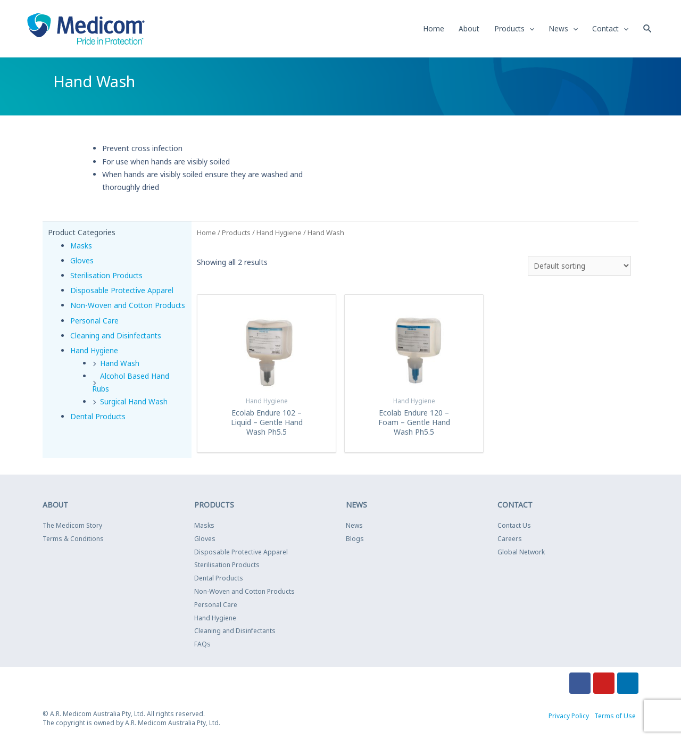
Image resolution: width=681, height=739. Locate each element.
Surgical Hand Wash (134, 415)
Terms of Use (615, 716)
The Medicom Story (72, 526)
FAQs (202, 645)
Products (236, 233)
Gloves (82, 261)
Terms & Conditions (73, 539)
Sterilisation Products (107, 276)
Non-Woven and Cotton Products (244, 592)
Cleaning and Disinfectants (116, 349)
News (354, 526)
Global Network (521, 552)
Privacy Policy (569, 716)
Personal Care (94, 333)
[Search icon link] (647, 28)
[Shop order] (578, 266)
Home (206, 233)
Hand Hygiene (94, 364)
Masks (81, 246)
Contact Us (514, 526)
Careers (509, 539)
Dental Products (98, 430)
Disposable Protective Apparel (122, 291)
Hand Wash (119, 376)
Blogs (355, 539)
